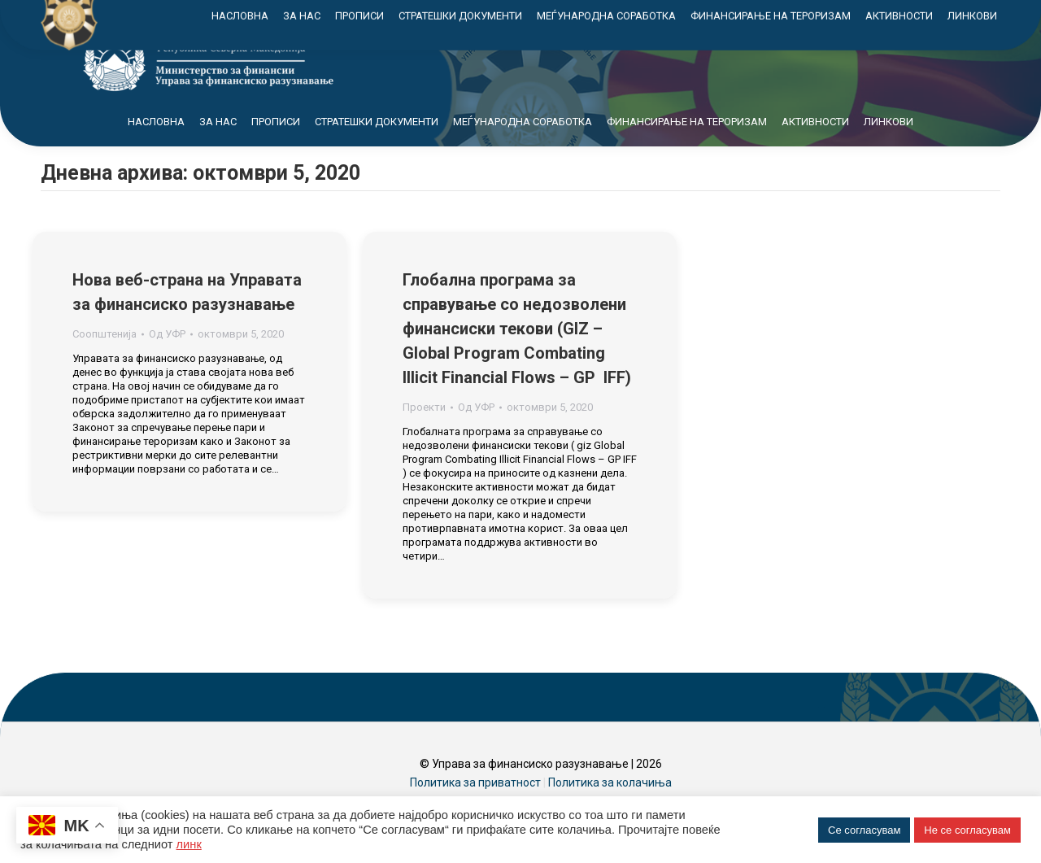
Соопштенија (104, 363)
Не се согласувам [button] (967, 830)
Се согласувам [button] (864, 830)
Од (167, 363)
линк (189, 844)
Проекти (424, 436)
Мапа (814, 15)
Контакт (884, 15)
